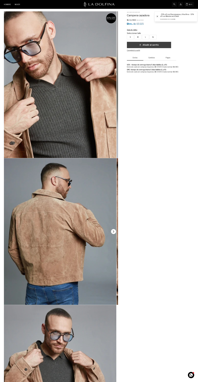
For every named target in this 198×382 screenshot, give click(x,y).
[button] (191, 279)
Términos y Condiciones (61, 360)
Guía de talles (162, 34)
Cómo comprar (58, 356)
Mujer (17, 4)
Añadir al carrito (149, 42)
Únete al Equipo (107, 360)
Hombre (7, 4)
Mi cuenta (7, 352)
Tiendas (104, 356)
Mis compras (8, 356)
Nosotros (105, 352)
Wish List (7, 360)
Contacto (56, 352)
